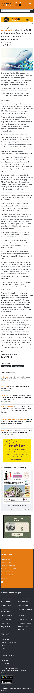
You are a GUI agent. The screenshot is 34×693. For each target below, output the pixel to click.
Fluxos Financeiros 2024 (8, 569)
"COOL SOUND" (6, 602)
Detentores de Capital (8, 566)
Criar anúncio (5, 663)
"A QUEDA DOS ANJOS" (25, 619)
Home (2, 28)
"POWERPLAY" (22, 615)
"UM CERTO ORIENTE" (25, 623)
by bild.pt (4, 690)
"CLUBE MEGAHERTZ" (7, 619)
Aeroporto (6, 366)
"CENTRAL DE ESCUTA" (25, 598)
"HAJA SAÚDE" (5, 627)
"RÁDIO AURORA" (6, 605)
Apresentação (5, 559)
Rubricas (3, 645)
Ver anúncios (5, 660)
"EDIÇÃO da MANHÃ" (7, 598)
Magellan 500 (18, 366)
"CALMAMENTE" (6, 623)
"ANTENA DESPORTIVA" (25, 609)
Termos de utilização (7, 575)
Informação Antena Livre (9, 642)
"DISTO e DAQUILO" (24, 605)
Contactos (4, 578)
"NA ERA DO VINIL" (7, 615)
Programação (5, 639)
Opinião (3, 648)
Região (7, 28)
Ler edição (25, 509)
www (9, 509)
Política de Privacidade (8, 572)
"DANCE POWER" (23, 602)
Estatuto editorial (6, 563)
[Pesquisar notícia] (15, 10)
